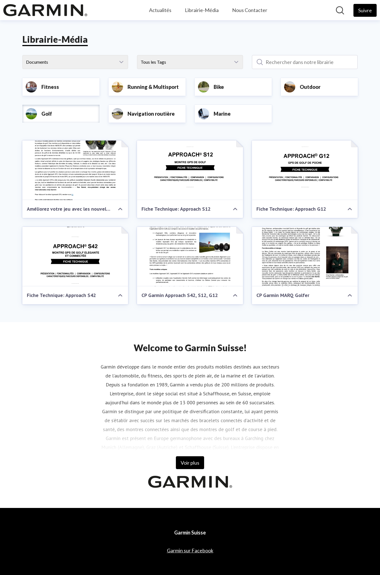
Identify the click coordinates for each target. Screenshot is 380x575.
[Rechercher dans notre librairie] (305, 62)
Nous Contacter (249, 10)
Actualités (160, 10)
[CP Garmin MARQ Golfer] (305, 256)
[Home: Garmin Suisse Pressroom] (45, 10)
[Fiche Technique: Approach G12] (305, 170)
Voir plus (190, 463)
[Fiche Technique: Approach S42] (75, 256)
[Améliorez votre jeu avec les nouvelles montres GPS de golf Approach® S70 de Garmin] (75, 170)
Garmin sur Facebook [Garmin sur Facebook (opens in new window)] (190, 550)
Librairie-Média (202, 10)
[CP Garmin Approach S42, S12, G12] (190, 256)
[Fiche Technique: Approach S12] (190, 170)
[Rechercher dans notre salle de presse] (340, 10)
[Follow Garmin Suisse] (365, 10)
